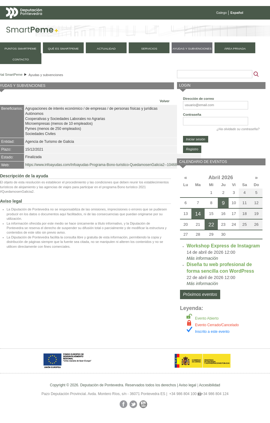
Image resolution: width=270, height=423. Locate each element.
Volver (165, 101)
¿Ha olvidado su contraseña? (238, 129)
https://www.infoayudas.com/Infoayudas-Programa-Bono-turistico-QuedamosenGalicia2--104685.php (105, 165)
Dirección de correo (198, 98)
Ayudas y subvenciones (45, 75)
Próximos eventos (200, 294)
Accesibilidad (209, 385)
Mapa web (65, 24)
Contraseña (192, 114)
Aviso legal (187, 385)
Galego (221, 12)
